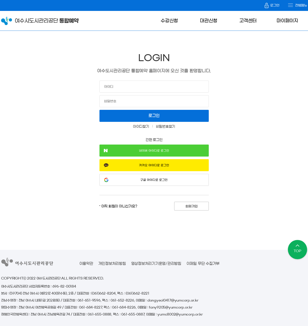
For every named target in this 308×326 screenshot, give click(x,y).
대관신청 (208, 20)
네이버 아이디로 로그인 (154, 150)
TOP (297, 251)
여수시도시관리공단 (46, 20)
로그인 (272, 5)
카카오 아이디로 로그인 (154, 165)
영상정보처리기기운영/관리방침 (156, 263)
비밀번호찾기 (165, 126)
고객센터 (248, 20)
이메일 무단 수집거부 (202, 263)
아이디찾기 (141, 126)
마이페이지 (287, 20)
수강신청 (169, 20)
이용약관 (86, 263)
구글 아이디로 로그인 (154, 179)
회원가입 (191, 206)
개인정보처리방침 (112, 263)
